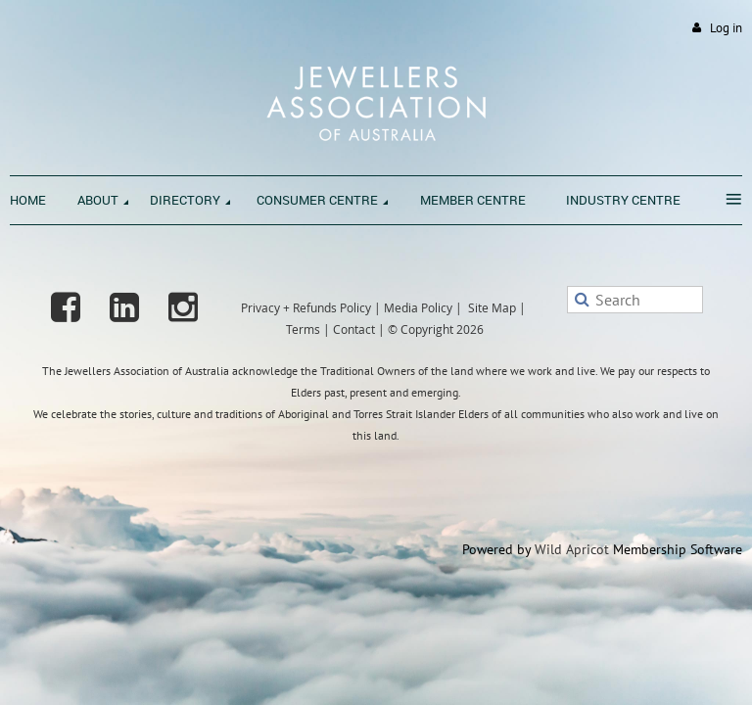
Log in (726, 28)
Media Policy (418, 307)
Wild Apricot (572, 549)
